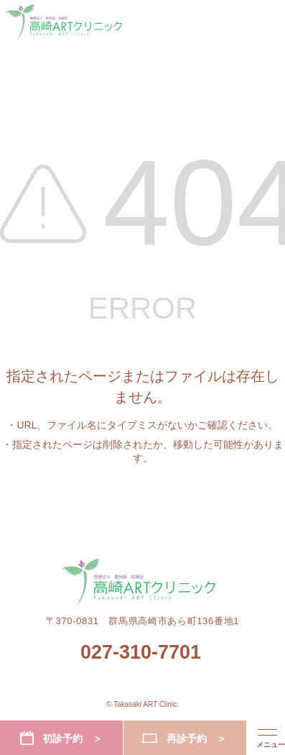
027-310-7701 (140, 652)
